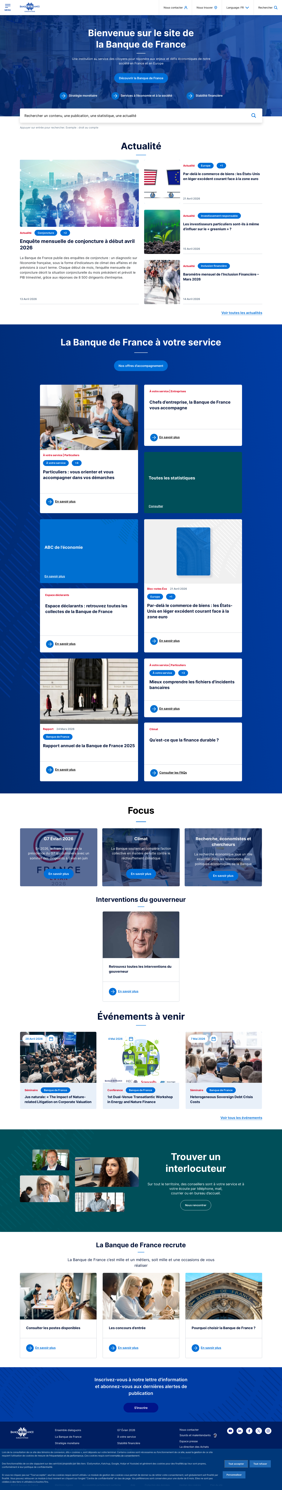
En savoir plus (55, 576)
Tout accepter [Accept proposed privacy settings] (236, 1463)
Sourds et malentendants (195, 1435)
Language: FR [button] (238, 7)
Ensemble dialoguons (68, 1430)
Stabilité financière (128, 1443)
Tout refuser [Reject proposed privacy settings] (260, 1463)
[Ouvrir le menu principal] (8, 7)
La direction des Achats (194, 1446)
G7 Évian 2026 (126, 1430)
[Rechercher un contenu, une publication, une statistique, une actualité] (141, 115)
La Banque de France (68, 1436)
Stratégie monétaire (67, 1443)
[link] (78, 96)
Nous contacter (189, 1429)
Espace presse (189, 1441)
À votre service (126, 1436)
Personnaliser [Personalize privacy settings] (234, 1474)
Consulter (156, 506)
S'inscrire (141, 1408)
